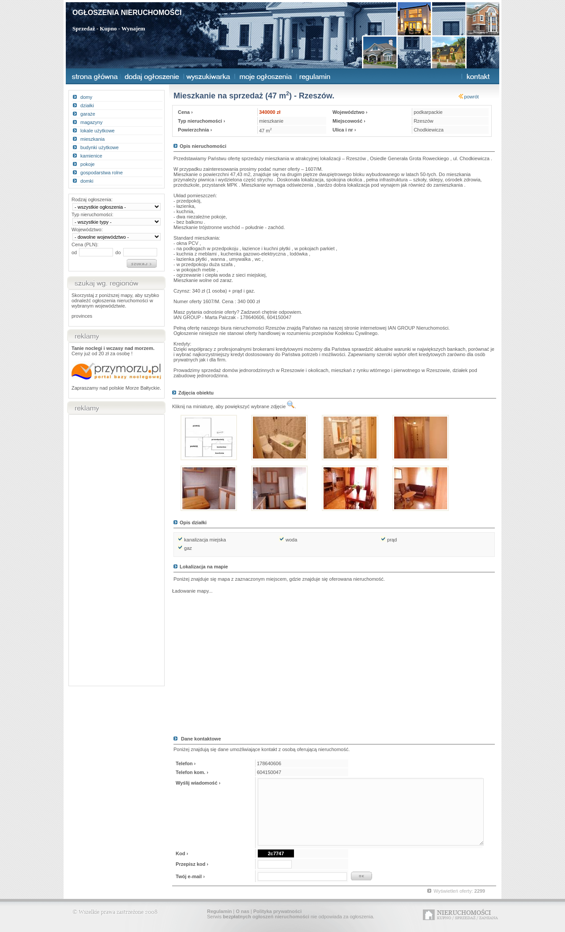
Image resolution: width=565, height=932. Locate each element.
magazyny (91, 122)
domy (86, 97)
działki (87, 105)
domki (86, 181)
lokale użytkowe (97, 130)
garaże (87, 113)
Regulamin (219, 911)
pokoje (87, 164)
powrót (469, 96)
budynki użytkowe (99, 147)
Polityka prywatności (277, 911)
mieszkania (92, 139)
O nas (242, 911)
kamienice (91, 155)
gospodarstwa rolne (101, 172)
